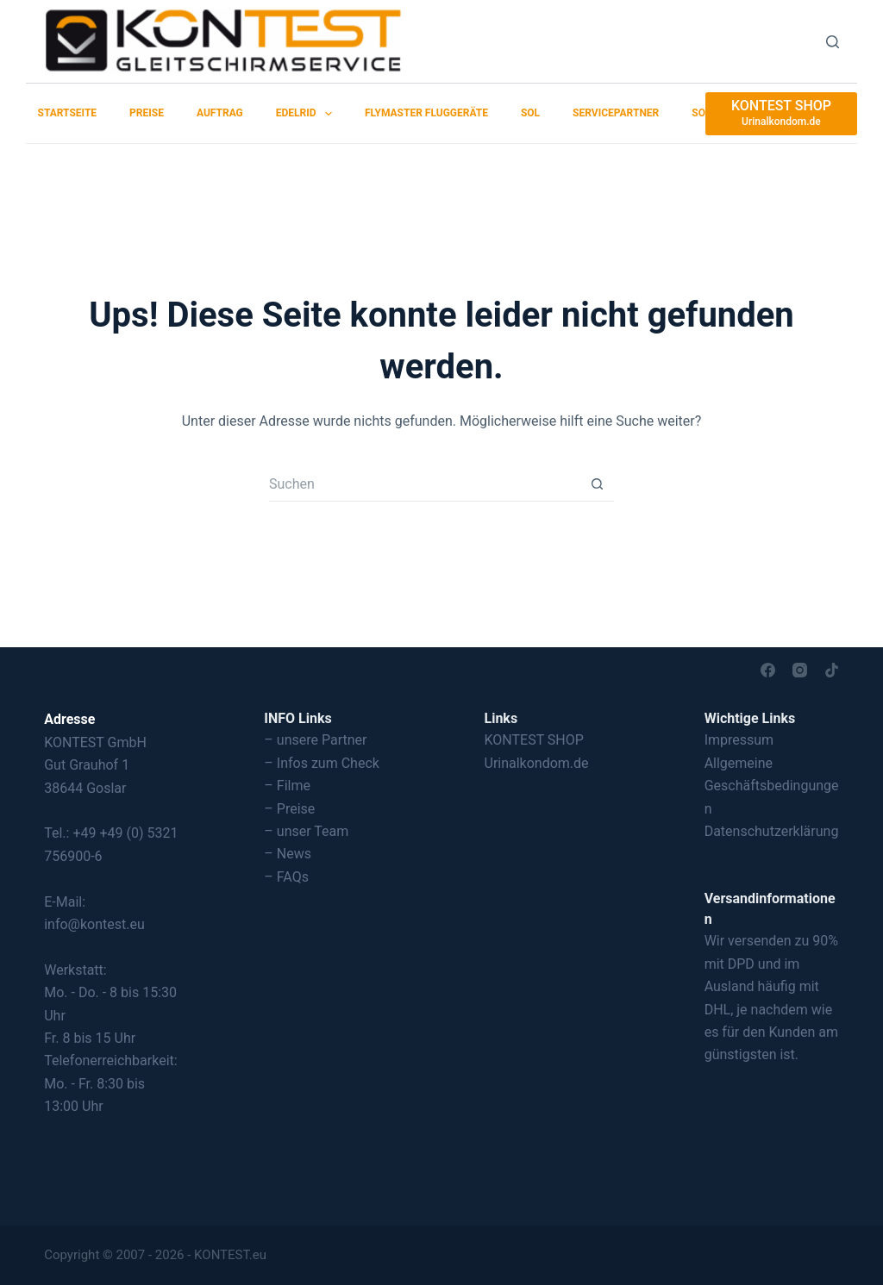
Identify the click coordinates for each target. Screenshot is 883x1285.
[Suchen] (832, 41)
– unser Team (306, 831)
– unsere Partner (315, 740)
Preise (146, 113)
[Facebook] (768, 670)
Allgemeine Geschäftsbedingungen (772, 786)
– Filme (287, 785)
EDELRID (307, 113)
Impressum (739, 740)
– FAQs (286, 877)
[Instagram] (799, 670)
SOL (530, 113)
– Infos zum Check (321, 763)
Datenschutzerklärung (772, 831)
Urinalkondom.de (537, 763)
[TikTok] (831, 670)
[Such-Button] (596, 484)
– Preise (289, 809)
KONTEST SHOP (534, 740)
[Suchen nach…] (424, 484)
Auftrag (220, 113)
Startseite (67, 113)
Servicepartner (616, 113)
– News (287, 853)
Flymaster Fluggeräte (426, 113)
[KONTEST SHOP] (781, 113)
